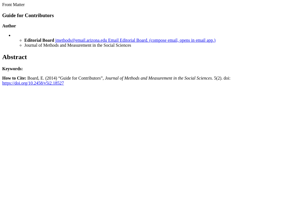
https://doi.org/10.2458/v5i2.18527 (33, 83)
